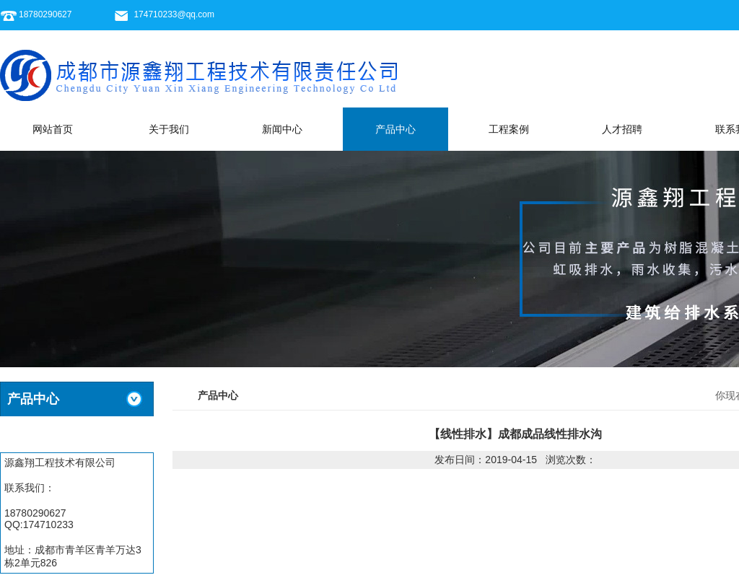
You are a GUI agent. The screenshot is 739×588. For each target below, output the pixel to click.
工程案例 (509, 129)
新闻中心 (282, 129)
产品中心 (395, 129)
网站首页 (52, 129)
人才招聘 (622, 129)
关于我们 (169, 129)
